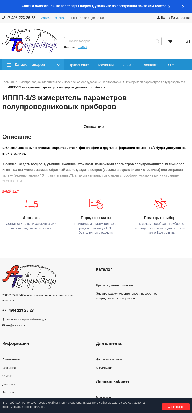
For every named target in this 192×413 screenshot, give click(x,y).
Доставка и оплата (109, 359)
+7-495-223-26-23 (18, 18)
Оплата (129, 65)
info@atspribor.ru (15, 325)
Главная (8, 81)
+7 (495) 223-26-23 (18, 310)
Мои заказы (104, 397)
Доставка (151, 65)
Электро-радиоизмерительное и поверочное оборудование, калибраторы (70, 81)
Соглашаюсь (176, 406)
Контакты (8, 392)
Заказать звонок (53, 18)
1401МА (82, 47)
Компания (106, 65)
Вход (164, 17)
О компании (104, 367)
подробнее (10, 190)
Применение (79, 65)
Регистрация (180, 17)
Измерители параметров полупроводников (155, 81)
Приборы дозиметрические (114, 285)
